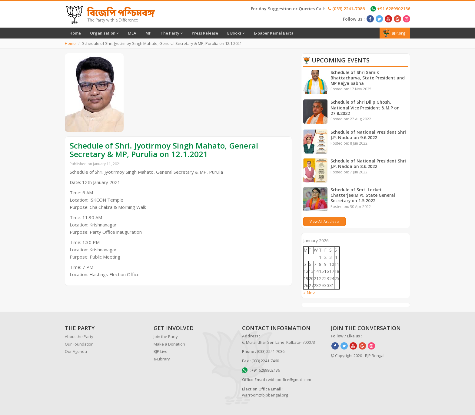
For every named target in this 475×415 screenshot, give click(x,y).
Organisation (104, 33)
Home (75, 33)
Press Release (205, 33)
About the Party (79, 336)
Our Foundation (79, 344)
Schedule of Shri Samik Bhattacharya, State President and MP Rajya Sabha (368, 77)
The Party (172, 33)
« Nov (309, 293)
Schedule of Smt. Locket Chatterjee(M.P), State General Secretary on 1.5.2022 (363, 195)
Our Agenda (76, 351)
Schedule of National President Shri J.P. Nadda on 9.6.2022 (368, 134)
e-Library (162, 359)
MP (148, 33)
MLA (132, 33)
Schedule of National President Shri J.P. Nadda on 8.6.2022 (368, 163)
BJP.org (394, 33)
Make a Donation (169, 344)
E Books (236, 33)
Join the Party (166, 336)
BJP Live (161, 351)
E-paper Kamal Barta (274, 33)
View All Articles (324, 221)
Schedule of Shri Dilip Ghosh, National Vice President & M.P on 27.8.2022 (365, 107)
